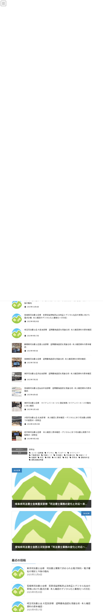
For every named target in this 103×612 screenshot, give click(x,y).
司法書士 (59, 455)
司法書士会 (70, 455)
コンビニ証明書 (37, 453)
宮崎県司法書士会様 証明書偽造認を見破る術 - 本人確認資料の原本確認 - (55, 359)
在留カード (83, 455)
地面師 (33, 457)
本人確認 (57, 457)
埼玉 (41, 457)
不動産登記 (35, 455)
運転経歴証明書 (37, 460)
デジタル (50, 453)
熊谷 (66, 457)
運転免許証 (85, 457)
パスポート (62, 453)
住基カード (47, 455)
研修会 (32, 449)
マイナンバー (75, 453)
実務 (49, 457)
